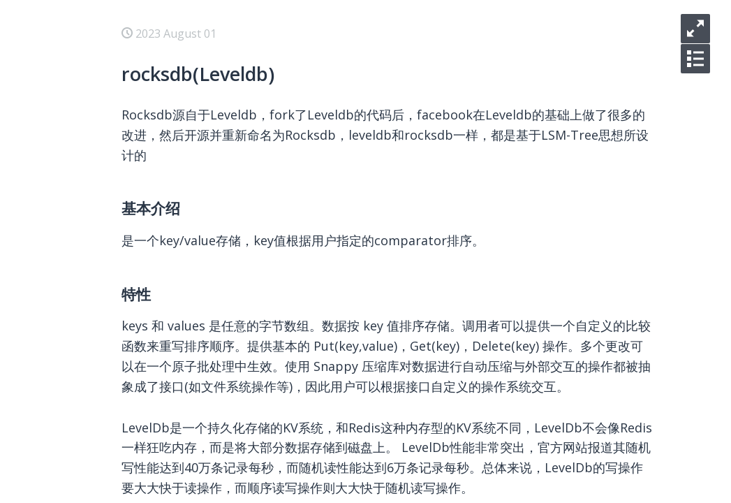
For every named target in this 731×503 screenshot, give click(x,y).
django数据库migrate (161, 469)
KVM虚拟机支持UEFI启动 (169, 201)
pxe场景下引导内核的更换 (171, 335)
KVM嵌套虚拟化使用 (157, 313)
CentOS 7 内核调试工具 (165, 357)
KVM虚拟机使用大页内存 (168, 223)
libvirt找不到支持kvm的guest (180, 156)
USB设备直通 (139, 268)
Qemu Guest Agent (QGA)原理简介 (194, 447)
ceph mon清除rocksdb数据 (175, 67)
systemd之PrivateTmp (164, 134)
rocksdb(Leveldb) (150, 111)
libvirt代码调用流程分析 (166, 290)
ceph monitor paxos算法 (169, 89)
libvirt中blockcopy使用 (164, 246)
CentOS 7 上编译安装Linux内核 (185, 380)
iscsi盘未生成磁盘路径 (161, 179)
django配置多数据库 (157, 492)
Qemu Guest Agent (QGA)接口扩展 (194, 424)
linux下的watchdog (155, 402)
